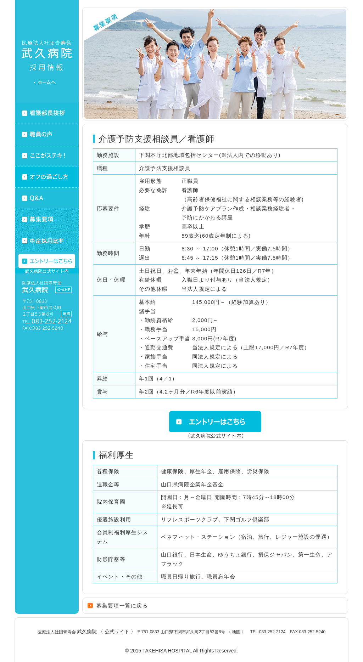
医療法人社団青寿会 (87, 631)
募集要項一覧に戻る (122, 605)
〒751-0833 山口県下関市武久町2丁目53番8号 (191, 631)
